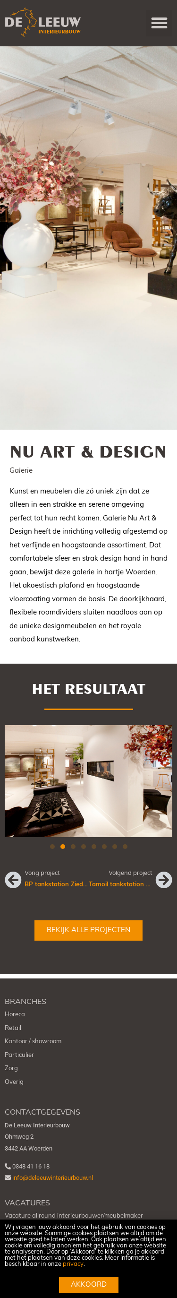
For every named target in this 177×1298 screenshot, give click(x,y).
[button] (159, 23)
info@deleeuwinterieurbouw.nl (52, 1183)
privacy (73, 1264)
